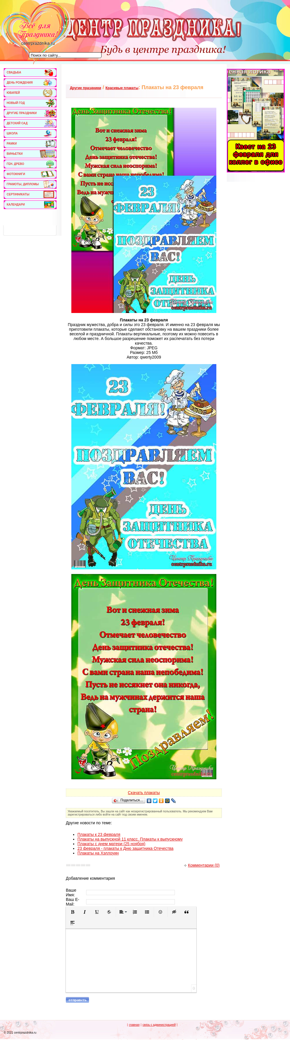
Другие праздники (85, 88)
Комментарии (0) (202, 865)
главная (134, 1024)
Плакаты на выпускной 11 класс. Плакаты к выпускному (130, 839)
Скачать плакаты (144, 792)
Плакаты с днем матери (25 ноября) (111, 843)
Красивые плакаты (122, 88)
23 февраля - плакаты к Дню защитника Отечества (125, 848)
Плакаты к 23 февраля (98, 834)
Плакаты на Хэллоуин (98, 853)
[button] (72, 911)
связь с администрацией (158, 1024)
